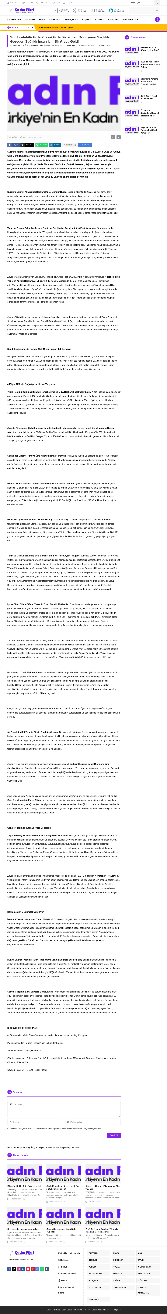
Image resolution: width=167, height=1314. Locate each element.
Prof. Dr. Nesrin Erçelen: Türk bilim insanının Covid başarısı (102, 1230)
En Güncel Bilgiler (111, 1310)
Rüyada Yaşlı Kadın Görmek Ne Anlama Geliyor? (150, 64)
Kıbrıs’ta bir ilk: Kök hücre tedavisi (24, 1186)
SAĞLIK (25, 45)
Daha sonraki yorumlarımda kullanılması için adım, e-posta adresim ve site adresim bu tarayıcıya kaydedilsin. (55, 1129)
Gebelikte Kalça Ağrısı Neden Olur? (150, 49)
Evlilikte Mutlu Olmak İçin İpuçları (56, 27)
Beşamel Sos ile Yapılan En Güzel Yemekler (149, 130)
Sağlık (94, 1310)
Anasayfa (15, 45)
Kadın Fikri (85, 1310)
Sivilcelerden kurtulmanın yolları (23, 1229)
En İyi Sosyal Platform (71, 1310)
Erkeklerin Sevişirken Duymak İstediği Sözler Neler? (150, 114)
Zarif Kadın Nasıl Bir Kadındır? (149, 97)
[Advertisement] (64, 1079)
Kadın (100, 1310)
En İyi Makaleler (53, 1310)
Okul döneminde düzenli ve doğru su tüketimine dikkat (62, 1187)
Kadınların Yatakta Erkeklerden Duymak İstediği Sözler (149, 83)
